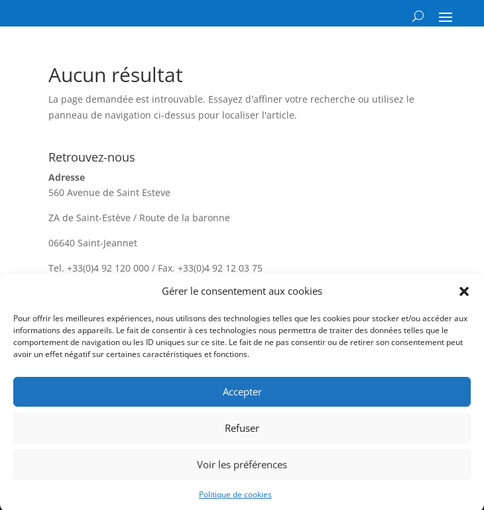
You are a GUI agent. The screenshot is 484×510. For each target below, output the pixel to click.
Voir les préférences (242, 468)
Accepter (242, 395)
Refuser (242, 431)
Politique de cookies (235, 498)
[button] (464, 295)
